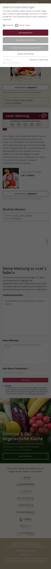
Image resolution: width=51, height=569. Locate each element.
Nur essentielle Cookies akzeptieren (25, 47)
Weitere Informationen (25, 54)
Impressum (33, 59)
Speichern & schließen (25, 40)
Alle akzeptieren (25, 32)
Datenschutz (43, 59)
